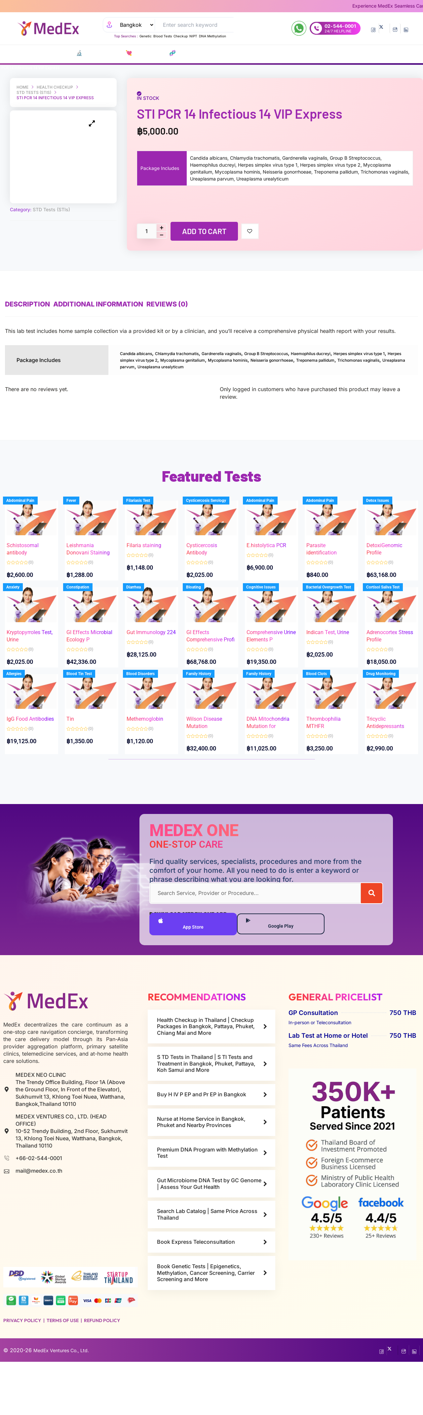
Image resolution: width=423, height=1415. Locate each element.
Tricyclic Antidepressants (390, 756)
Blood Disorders (147, 713)
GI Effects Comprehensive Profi (211, 656)
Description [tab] (27, 304)
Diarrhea (140, 614)
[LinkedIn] (406, 28)
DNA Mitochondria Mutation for (268, 756)
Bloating (200, 614)
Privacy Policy (22, 1374)
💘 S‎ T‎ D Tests (113, 53)
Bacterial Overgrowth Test (335, 614)
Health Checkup (55, 87)
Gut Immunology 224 (148, 656)
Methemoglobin (151, 749)
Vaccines (198, 53)
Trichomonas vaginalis (263, 365)
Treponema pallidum (206, 365)
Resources (324, 53)
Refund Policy (102, 1374)
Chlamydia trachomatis (195, 353)
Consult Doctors (232, 53)
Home (22, 87)
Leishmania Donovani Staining (86, 557)
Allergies (20, 713)
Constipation (84, 614)
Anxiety (19, 614)
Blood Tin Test (85, 713)
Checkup (180, 36)
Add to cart (204, 231)
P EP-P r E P (174, 53)
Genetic (145, 36)
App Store (182, 976)
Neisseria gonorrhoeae (148, 365)
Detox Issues (384, 514)
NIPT (193, 36)
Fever (78, 514)
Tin (77, 749)
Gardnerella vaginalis (253, 353)
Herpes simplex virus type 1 (154, 359)
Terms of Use (63, 1374)
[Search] (371, 944)
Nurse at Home (290, 53)
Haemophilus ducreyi (372, 353)
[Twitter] (384, 28)
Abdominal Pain (27, 514)
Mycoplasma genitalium (294, 359)
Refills (264, 53)
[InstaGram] (395, 28)
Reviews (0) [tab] (187, 304)
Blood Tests (162, 36)
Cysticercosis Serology (213, 514)
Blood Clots (323, 713)
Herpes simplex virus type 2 (226, 359)
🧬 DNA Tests (145, 53)
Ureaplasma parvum (319, 365)
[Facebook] (373, 28)
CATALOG (39, 53)
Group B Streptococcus (312, 353)
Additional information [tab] (108, 304)
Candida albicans (142, 353)
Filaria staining (150, 550)
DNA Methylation (212, 36)
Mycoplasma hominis (354, 359)
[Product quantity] (146, 231)
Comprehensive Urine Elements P (271, 656)
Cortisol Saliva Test (389, 614)
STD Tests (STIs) (34, 92)
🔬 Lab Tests (78, 53)
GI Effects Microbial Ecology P (84, 656)
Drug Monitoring (387, 713)
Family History (205, 713)
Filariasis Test (145, 514)
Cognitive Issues (268, 614)
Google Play (274, 976)
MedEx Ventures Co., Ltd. (65, 1403)
